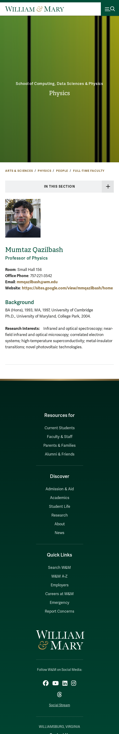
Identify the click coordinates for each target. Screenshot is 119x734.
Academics (59, 497)
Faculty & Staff (59, 436)
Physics (59, 93)
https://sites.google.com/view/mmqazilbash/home (67, 288)
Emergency (59, 602)
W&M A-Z (59, 576)
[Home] (34, 9)
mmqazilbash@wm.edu (37, 281)
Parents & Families (59, 445)
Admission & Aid (59, 489)
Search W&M (59, 567)
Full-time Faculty (88, 171)
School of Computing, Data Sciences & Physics (59, 83)
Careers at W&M (59, 594)
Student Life (59, 506)
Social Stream (59, 705)
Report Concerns (59, 611)
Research (59, 515)
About (59, 524)
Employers (60, 585)
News (59, 533)
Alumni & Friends (59, 454)
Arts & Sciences (19, 171)
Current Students (60, 428)
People (62, 171)
